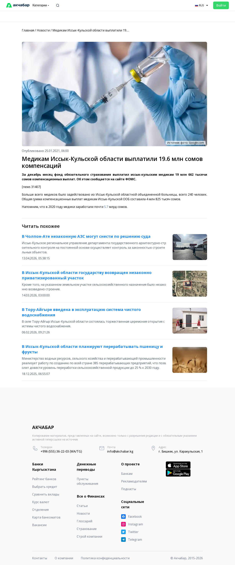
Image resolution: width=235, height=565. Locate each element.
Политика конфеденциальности (105, 558)
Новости (43, 30)
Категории (41, 5)
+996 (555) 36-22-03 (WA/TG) (61, 451)
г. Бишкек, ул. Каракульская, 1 (181, 451)
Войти (221, 5)
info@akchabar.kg (120, 451)
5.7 (106, 207)
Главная (28, 30)
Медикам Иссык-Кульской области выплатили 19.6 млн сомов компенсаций (109, 30)
